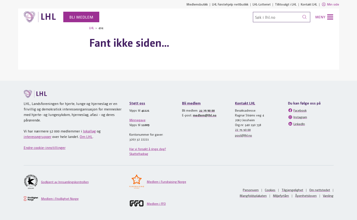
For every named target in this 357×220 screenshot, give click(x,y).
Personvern (251, 190)
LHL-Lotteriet (262, 4)
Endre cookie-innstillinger (45, 147)
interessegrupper (37, 136)
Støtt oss (137, 103)
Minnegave (137, 120)
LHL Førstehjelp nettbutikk (230, 4)
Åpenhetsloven (306, 195)
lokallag (89, 131)
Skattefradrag (138, 153)
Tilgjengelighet (292, 190)
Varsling (328, 195)
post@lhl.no (243, 135)
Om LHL (86, 136)
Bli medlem (81, 16)
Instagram (297, 117)
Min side (330, 4)
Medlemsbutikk (197, 4)
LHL (91, 28)
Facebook (297, 110)
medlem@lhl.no (204, 115)
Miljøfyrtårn (281, 195)
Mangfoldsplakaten (253, 195)
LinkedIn (296, 123)
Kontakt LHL (309, 4)
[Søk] (281, 17)
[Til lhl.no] (40, 17)
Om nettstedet (319, 190)
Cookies (270, 190)
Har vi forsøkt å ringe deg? (147, 149)
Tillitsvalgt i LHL (285, 4)
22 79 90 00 (207, 110)
